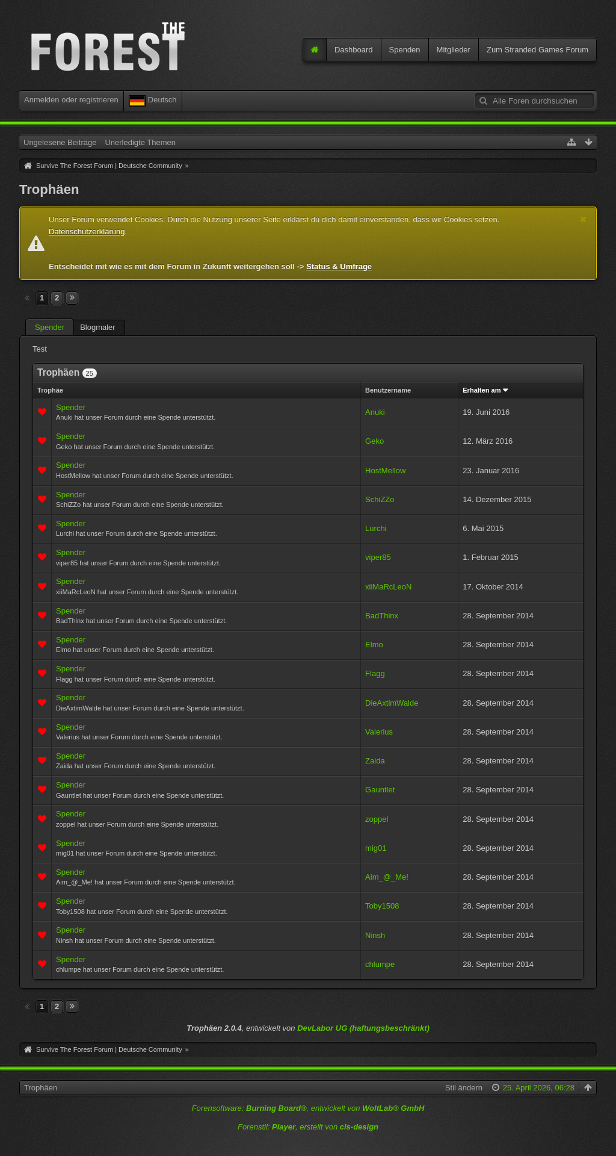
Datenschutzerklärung (87, 231)
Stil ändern (463, 1087)
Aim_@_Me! (386, 876)
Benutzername (388, 390)
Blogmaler (98, 327)
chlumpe (380, 964)
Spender (49, 327)
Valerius (379, 731)
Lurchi (375, 528)
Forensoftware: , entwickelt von (308, 1108)
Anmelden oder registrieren (71, 99)
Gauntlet (380, 789)
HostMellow (385, 470)
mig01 (375, 848)
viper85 (378, 557)
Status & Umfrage (339, 266)
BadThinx (381, 615)
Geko (374, 441)
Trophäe (50, 390)
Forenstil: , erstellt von (308, 1126)
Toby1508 (382, 905)
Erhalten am (481, 390)
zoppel (376, 819)
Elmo (374, 644)
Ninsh (375, 935)
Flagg (375, 673)
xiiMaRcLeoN (388, 586)
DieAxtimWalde (391, 702)
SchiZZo (379, 499)
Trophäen (40, 1087)
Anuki (375, 412)
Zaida (375, 760)
